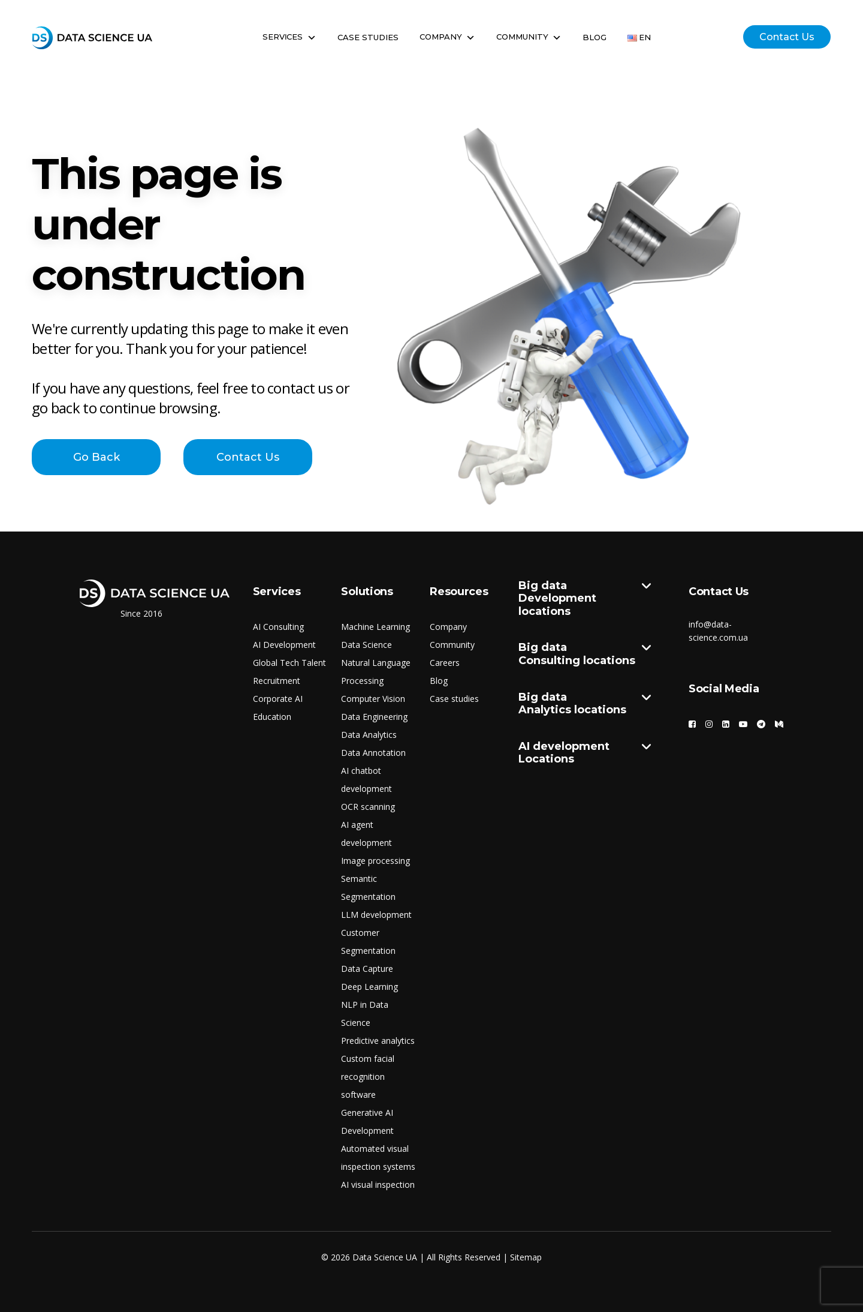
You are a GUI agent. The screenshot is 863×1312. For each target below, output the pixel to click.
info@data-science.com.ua (718, 631)
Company (447, 37)
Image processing (375, 860)
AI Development (284, 644)
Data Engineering (374, 716)
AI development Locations (584, 753)
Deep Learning (369, 986)
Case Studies (368, 37)
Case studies (454, 698)
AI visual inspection (378, 1184)
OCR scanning (368, 806)
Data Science (366, 644)
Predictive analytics (378, 1040)
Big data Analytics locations (584, 704)
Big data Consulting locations (584, 654)
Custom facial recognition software (367, 1076)
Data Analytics (369, 734)
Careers (445, 662)
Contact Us (786, 37)
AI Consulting (278, 626)
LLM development (376, 914)
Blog (594, 37)
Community (529, 37)
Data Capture (367, 968)
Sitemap (526, 1257)
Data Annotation (373, 752)
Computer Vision (373, 698)
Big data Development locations (584, 599)
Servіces (289, 37)
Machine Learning (375, 626)
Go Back (96, 457)
